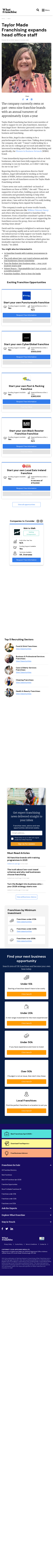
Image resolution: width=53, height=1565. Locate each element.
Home (3, 18)
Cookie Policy (19, 1244)
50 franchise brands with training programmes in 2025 (23, 858)
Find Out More (26, 320)
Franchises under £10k (9, 1194)
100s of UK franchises (19, 966)
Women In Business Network (28, 151)
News (9, 18)
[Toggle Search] (38, 10)
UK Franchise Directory (9, 1170)
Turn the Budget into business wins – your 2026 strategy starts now (25, 885)
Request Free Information (26, 315)
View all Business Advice (26, 897)
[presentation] (38, 521)
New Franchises (7, 1175)
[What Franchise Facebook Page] (23, 99)
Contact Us (43, 1244)
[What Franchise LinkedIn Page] (31, 99)
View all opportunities (26, 504)
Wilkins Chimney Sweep (38, 210)
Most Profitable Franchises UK (11, 1189)
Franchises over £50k (9, 1203)
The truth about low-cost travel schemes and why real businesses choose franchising (26, 259)
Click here (26, 994)
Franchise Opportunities (9, 1184)
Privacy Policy (8, 1244)
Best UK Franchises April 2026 (11, 1180)
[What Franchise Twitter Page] (27, 99)
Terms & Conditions (31, 1244)
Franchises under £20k (9, 1199)
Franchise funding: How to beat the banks (22, 273)
